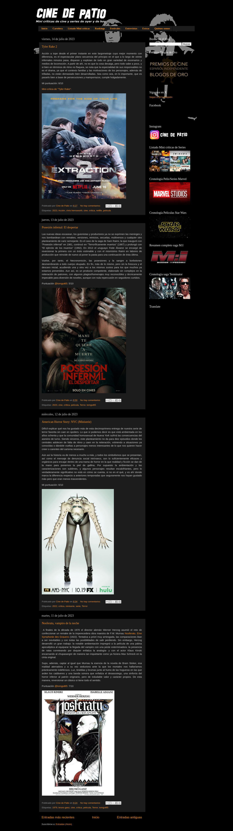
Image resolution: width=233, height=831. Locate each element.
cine (86, 210)
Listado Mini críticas (79, 28)
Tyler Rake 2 (49, 46)
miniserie (70, 606)
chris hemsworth (74, 210)
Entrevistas (131, 28)
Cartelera (57, 28)
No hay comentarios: (90, 205)
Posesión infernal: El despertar (60, 227)
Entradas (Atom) (64, 824)
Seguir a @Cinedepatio (160, 97)
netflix (99, 210)
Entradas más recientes (58, 817)
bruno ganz (64, 807)
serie (78, 606)
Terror (83, 405)
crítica (92, 210)
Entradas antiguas (129, 817)
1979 (54, 807)
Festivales (115, 28)
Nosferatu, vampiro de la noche (60, 623)
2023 (54, 210)
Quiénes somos (162, 28)
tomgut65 (91, 405)
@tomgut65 (61, 283)
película (107, 210)
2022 (54, 606)
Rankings (100, 28)
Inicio (44, 28)
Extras (145, 28)
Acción (61, 210)
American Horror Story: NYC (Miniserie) (66, 421)
